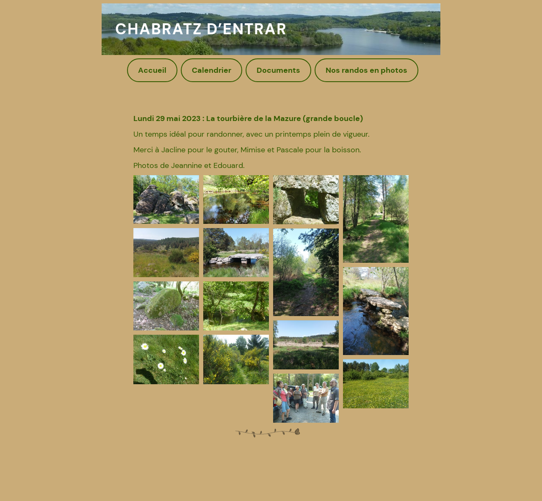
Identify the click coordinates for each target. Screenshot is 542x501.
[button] (166, 199)
